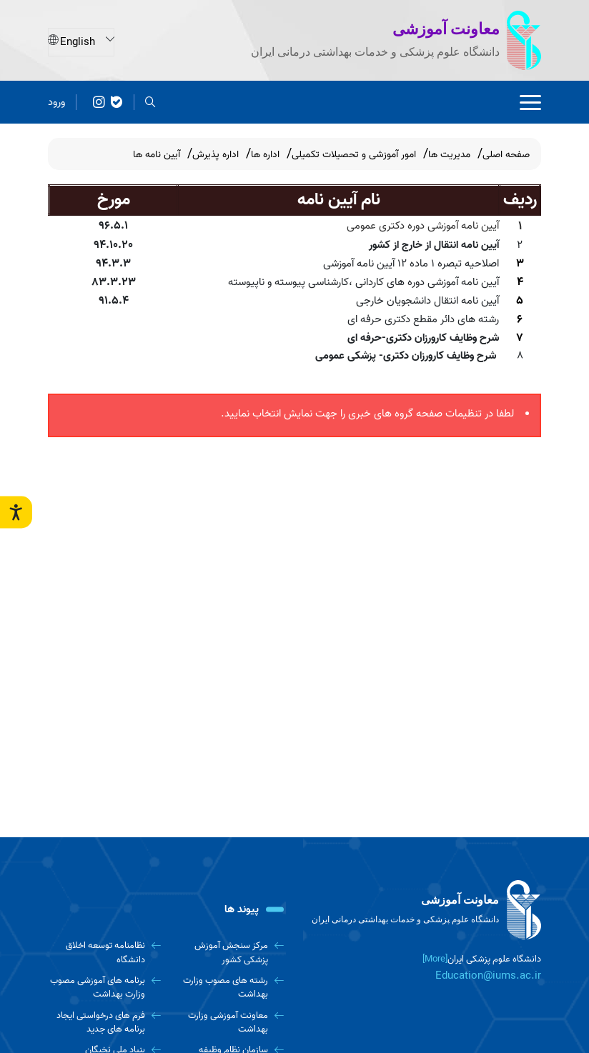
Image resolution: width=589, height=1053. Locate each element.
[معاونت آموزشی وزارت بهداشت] (228, 1023)
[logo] (423, 910)
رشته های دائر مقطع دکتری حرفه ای (423, 319)
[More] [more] (434, 959)
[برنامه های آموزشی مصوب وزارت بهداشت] (104, 988)
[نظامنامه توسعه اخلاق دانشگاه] (104, 953)
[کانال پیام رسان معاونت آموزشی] (99, 102)
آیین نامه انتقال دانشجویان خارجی (427, 300)
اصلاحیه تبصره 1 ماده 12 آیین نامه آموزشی (411, 263)
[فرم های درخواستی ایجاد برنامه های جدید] (104, 1023)
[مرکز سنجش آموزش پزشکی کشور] (228, 953)
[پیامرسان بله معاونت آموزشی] (117, 102)
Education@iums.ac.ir (488, 975)
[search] (150, 101)
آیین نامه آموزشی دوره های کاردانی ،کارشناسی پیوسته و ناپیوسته (363, 282)
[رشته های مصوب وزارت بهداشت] (228, 988)
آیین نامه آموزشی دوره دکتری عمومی (423, 225)
